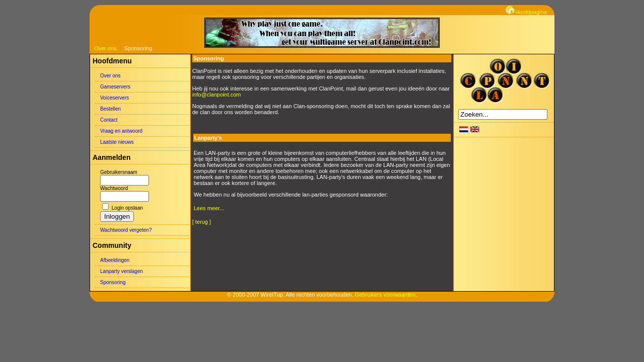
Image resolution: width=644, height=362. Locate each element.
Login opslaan (127, 208)
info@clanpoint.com (216, 95)
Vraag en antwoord (121, 131)
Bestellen (110, 109)
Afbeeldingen (114, 260)
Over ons (105, 48)
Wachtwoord (114, 188)
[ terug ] (201, 222)
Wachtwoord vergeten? (125, 230)
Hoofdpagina (526, 12)
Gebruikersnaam (118, 172)
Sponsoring (113, 282)
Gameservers (115, 86)
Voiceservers (114, 98)
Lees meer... (209, 208)
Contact (108, 120)
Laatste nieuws (117, 142)
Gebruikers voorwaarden (385, 295)
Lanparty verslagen (121, 271)
